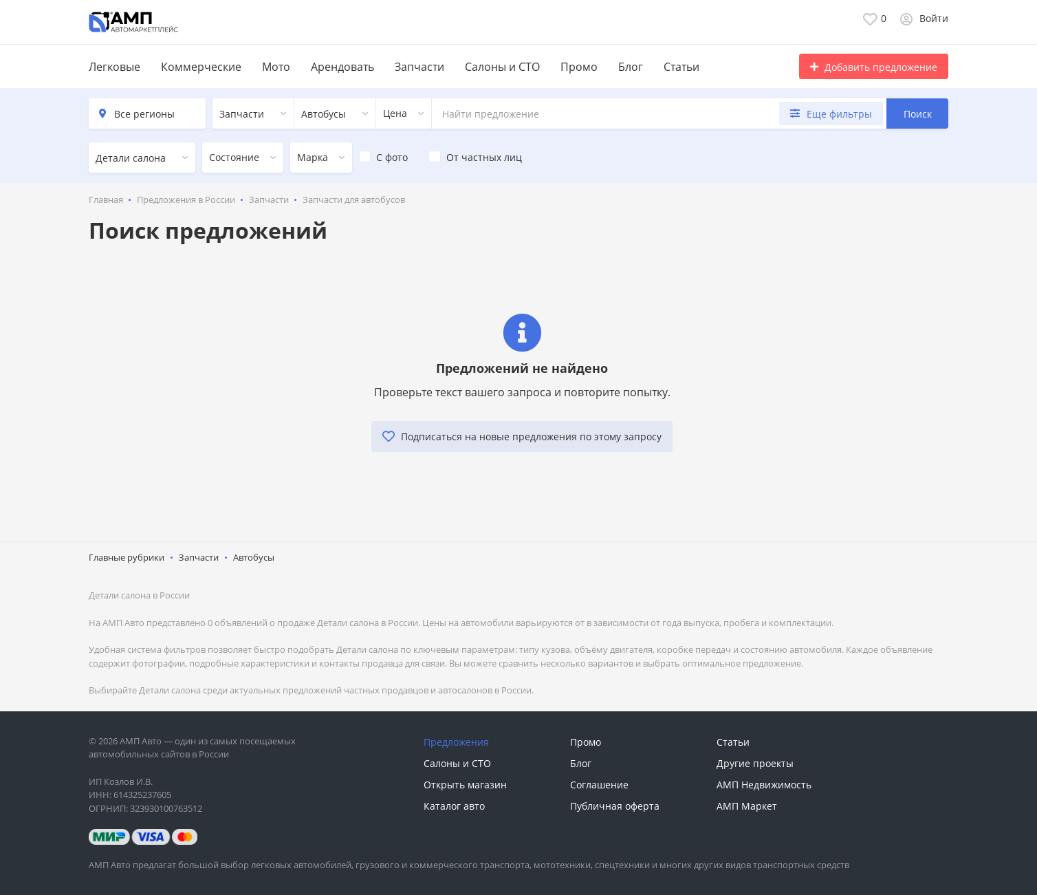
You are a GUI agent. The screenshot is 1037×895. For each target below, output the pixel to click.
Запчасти (419, 66)
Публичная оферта (614, 805)
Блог (630, 66)
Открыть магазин (465, 784)
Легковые (114, 66)
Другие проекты (755, 763)
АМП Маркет (747, 805)
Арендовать (342, 66)
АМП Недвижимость (764, 784)
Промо (579, 66)
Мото (276, 66)
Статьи (681, 66)
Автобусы (253, 557)
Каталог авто (454, 805)
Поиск (918, 113)
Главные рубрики (126, 557)
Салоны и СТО (502, 66)
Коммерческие (201, 66)
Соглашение (599, 784)
